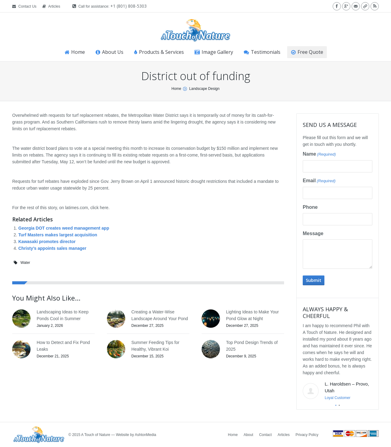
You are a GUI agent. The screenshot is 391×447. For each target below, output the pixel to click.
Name (319, 154)
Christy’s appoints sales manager (52, 248)
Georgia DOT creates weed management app (63, 228)
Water (25, 262)
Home (176, 89)
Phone (310, 207)
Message (313, 233)
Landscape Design (204, 89)
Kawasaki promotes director (47, 241)
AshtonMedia (145, 435)
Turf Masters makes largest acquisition (57, 234)
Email (319, 181)
